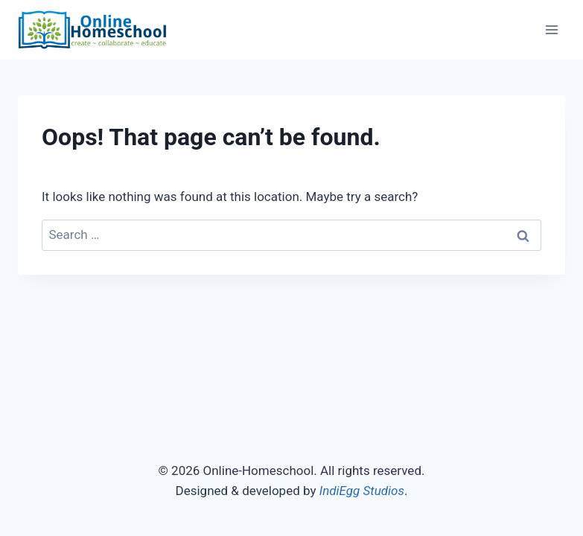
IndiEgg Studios (361, 490)
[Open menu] (551, 29)
